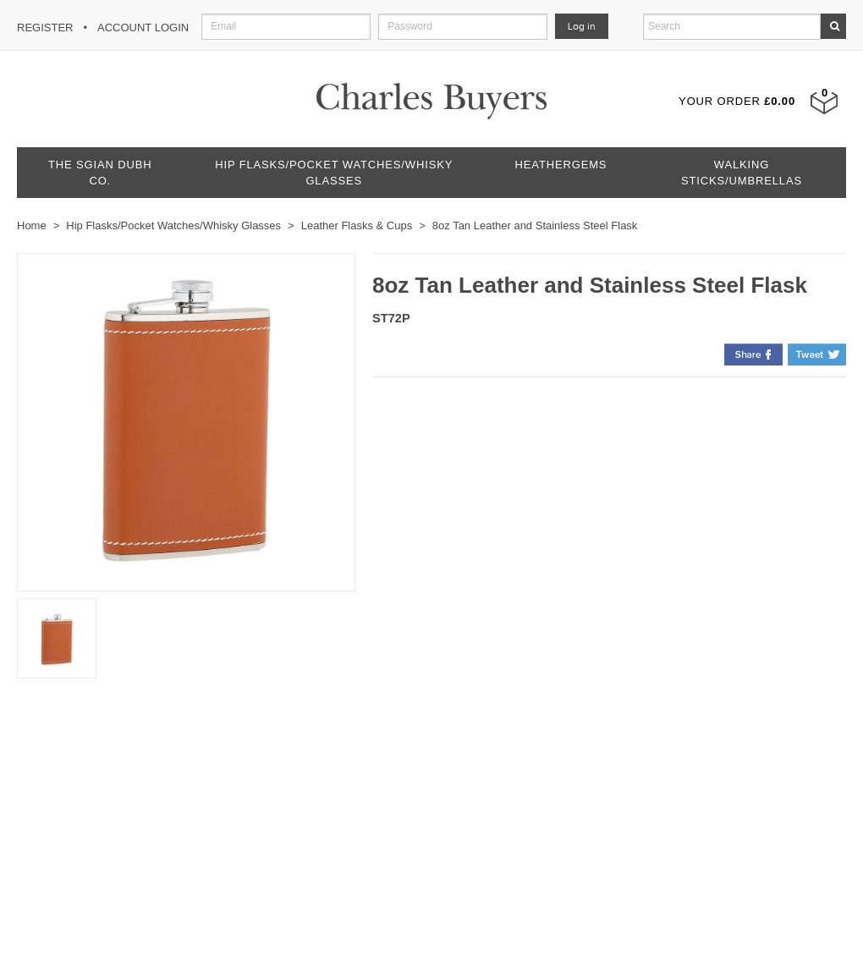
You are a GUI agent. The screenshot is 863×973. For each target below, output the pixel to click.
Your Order (737, 101)
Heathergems (561, 164)
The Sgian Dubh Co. (99, 172)
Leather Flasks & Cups (357, 225)
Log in (582, 26)
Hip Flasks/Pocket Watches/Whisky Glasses (334, 172)
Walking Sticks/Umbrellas (741, 172)
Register (45, 27)
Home (32, 225)
